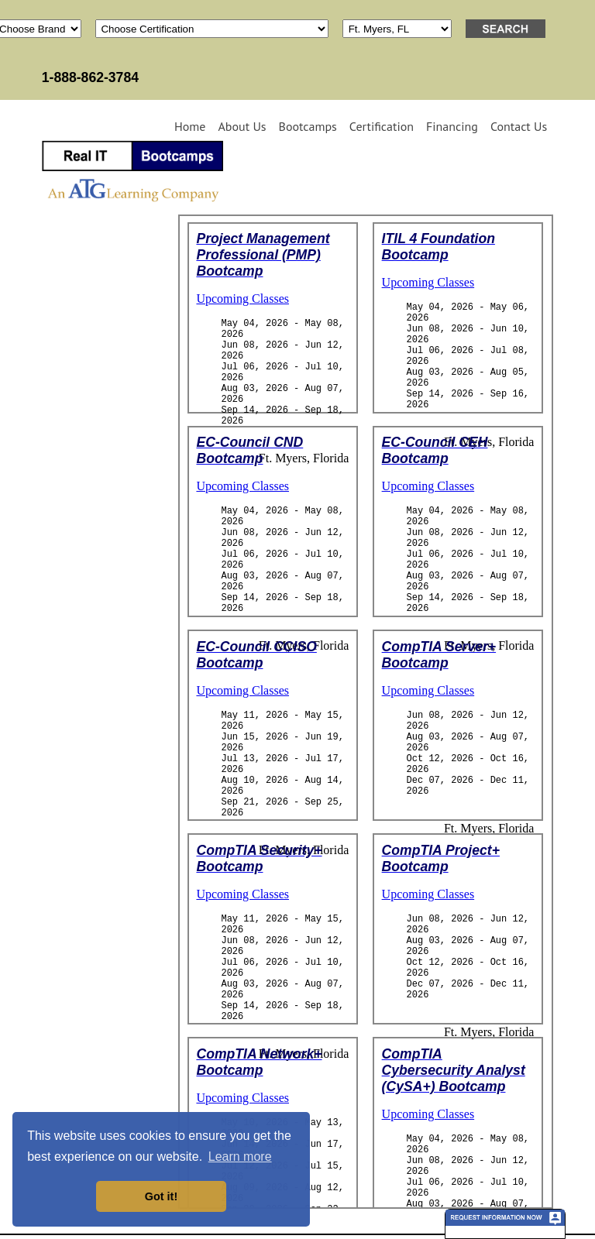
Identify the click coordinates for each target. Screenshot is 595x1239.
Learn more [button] (240, 1156)
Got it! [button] (161, 1196)
